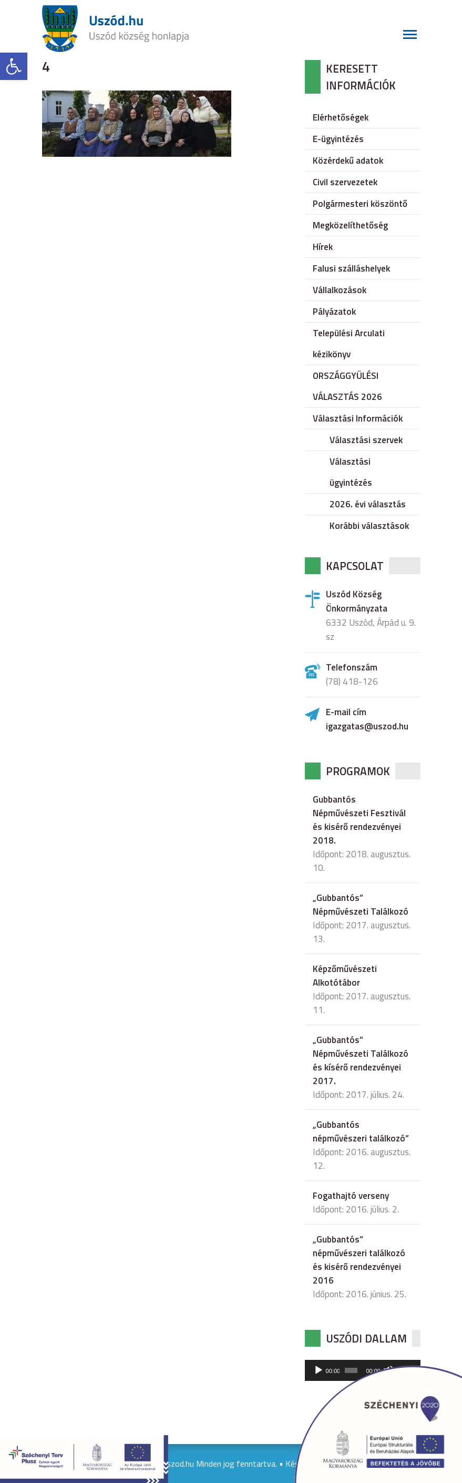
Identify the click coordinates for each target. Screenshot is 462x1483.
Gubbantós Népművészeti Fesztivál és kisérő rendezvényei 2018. (359, 820)
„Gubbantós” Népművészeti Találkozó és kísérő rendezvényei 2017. (360, 1060)
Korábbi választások (369, 526)
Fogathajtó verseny (351, 1196)
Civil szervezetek (345, 182)
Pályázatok (334, 311)
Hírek (323, 247)
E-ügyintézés (338, 139)
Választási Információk (358, 418)
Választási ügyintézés (351, 472)
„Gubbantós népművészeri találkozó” (361, 1131)
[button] (13, 66)
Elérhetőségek (340, 117)
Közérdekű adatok (348, 160)
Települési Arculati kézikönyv (349, 343)
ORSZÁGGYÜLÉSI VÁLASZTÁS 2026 (347, 386)
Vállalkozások (339, 290)
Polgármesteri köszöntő (360, 204)
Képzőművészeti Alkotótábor (345, 975)
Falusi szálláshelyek (351, 268)
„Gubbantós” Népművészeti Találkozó (360, 904)
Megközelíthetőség (350, 225)
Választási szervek (366, 440)
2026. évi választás (368, 504)
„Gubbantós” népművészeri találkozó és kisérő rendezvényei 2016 (359, 1260)
